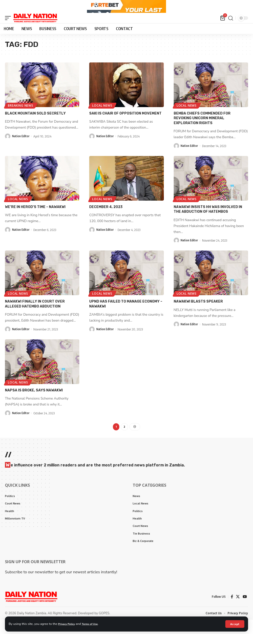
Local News (103, 117)
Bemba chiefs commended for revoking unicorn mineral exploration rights (202, 130)
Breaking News (21, 117)
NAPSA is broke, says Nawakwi (34, 400)
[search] (230, 30)
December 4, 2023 (106, 218)
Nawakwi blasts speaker (198, 312)
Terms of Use (95, 623)
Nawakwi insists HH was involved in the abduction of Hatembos (208, 220)
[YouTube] (244, 610)
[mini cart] (223, 30)
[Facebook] (231, 610)
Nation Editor (21, 149)
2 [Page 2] (124, 437)
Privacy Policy (68, 623)
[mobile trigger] (9, 30)
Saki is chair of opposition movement (125, 126)
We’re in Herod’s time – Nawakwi (35, 218)
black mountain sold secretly (35, 126)
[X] (237, 610)
